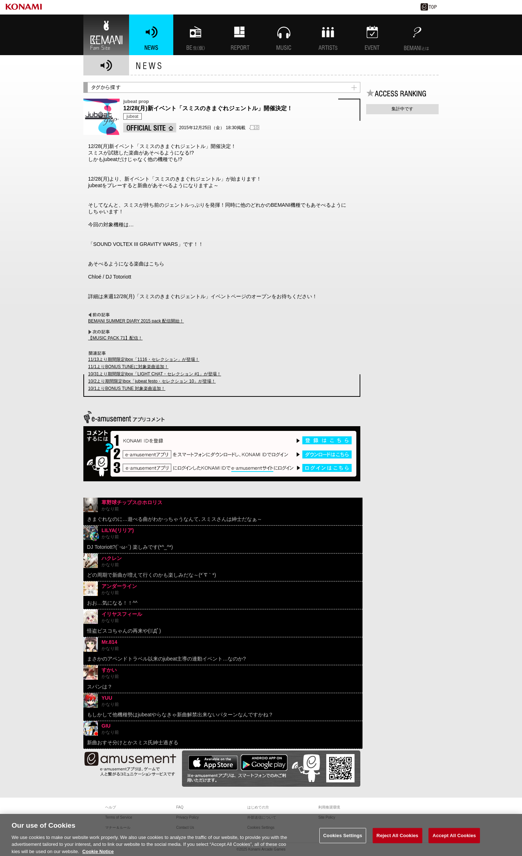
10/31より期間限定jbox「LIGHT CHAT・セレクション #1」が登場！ (154, 373)
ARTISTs (328, 35)
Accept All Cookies (454, 839)
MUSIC (284, 35)
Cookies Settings (342, 839)
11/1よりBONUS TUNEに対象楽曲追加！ (128, 366)
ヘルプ (110, 807)
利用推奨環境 (329, 807)
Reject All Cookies (397, 839)
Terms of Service (118, 817)
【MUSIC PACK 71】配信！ (115, 338)
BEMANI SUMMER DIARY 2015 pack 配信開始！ (136, 321)
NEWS (151, 35)
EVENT (372, 35)
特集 (240, 35)
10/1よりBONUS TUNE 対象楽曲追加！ (126, 388)
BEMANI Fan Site (106, 35)
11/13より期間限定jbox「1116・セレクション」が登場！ (143, 359)
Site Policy (326, 817)
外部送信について (261, 817)
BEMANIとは (416, 35)
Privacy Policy (187, 817)
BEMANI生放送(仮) (195, 35)
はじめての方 (258, 807)
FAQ (179, 807)
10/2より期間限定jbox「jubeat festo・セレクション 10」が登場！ (152, 381)
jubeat (132, 116)
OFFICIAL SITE (149, 127)
